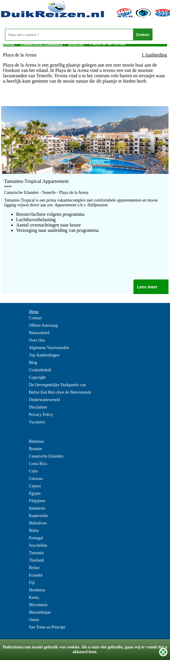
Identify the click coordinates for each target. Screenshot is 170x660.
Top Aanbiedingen (44, 355)
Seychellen (38, 545)
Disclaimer (38, 407)
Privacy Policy (41, 414)
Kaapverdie (38, 515)
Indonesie (37, 508)
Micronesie (38, 605)
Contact (35, 318)
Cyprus (35, 486)
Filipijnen (37, 501)
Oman (34, 619)
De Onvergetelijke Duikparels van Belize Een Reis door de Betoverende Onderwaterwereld (60, 392)
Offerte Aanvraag (43, 325)
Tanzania (36, 553)
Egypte (35, 493)
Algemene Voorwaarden (49, 347)
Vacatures (37, 422)
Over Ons (37, 340)
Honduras (37, 590)
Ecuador (36, 575)
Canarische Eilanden (46, 456)
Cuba (33, 471)
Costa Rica (38, 463)
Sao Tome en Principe (47, 627)
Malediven (38, 523)
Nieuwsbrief (39, 333)
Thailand (36, 560)
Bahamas (36, 441)
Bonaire (35, 449)
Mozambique (40, 612)
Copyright (37, 377)
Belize (34, 567)
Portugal (36, 538)
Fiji (31, 582)
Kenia (34, 597)
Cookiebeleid (40, 370)
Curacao (36, 478)
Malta (34, 530)
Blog (33, 362)
